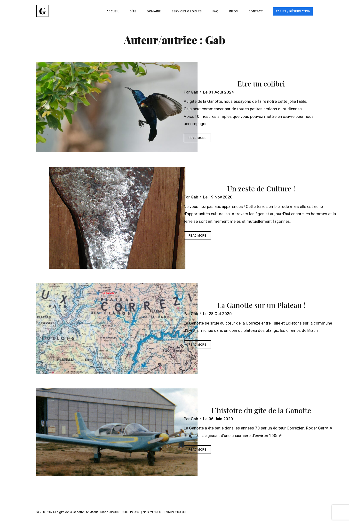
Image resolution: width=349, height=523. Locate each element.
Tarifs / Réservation (293, 11)
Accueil (112, 11)
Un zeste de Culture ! (261, 188)
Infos (233, 11)
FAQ (216, 11)
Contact (256, 11)
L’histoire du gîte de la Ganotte (261, 410)
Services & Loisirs (187, 11)
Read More (200, 139)
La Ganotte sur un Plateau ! (261, 305)
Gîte (133, 11)
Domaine (154, 11)
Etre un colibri (261, 83)
